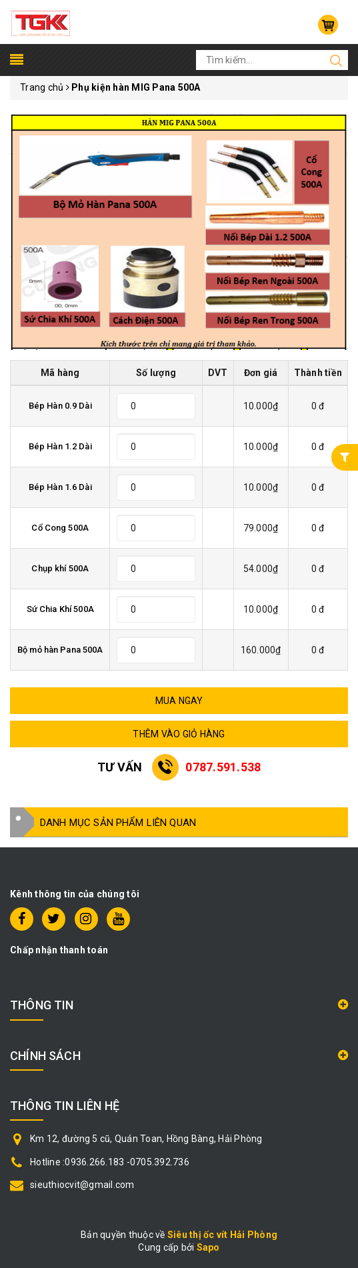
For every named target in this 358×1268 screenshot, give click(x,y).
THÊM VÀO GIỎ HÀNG (179, 734)
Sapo (208, 1247)
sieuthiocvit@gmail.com (82, 1184)
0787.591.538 (223, 767)
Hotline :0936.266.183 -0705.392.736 (109, 1162)
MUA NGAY (179, 700)
